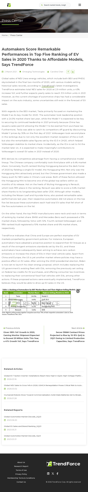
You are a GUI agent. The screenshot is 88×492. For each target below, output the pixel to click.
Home (5, 35)
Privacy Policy (21, 474)
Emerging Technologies (33, 72)
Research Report (21, 466)
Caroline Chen (56, 72)
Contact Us (21, 482)
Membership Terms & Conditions (21, 478)
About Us (21, 462)
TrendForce (48, 85)
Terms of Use (21, 470)
